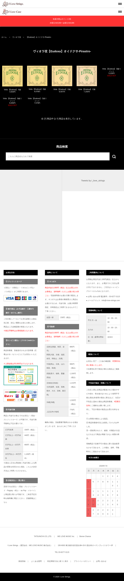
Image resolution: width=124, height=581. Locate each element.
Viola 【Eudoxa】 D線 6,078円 (37, 90)
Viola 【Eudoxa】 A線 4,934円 (12, 91)
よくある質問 (36, 561)
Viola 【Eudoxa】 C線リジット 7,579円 (37, 100)
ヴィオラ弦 (16, 37)
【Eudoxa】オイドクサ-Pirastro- (38, 37)
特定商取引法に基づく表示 (57, 561)
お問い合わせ (101, 561)
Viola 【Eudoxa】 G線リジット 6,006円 (12, 101)
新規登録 (21, 561)
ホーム (4, 37)
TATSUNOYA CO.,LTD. (43, 536)
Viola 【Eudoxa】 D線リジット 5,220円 (111, 72)
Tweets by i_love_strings (93, 180)
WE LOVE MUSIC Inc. (66, 536)
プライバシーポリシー (82, 561)
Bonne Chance (85, 536)
